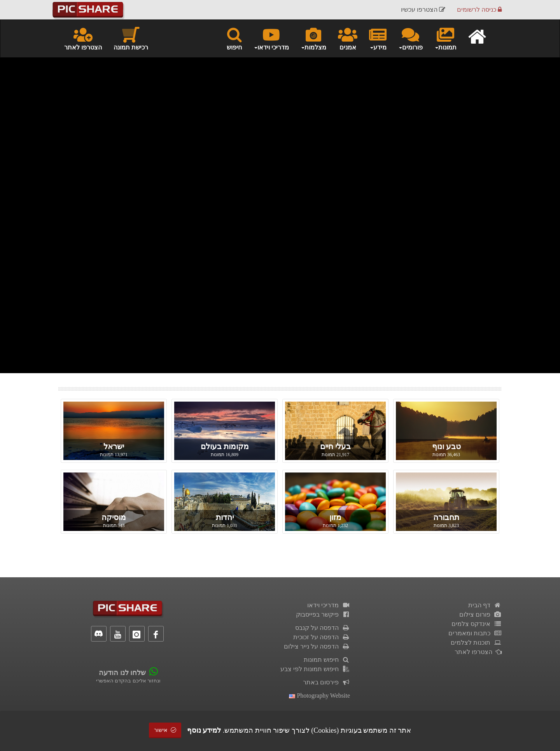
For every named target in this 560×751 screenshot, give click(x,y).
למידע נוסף (204, 730)
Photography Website (319, 695)
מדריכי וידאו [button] (271, 38)
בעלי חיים (335, 446)
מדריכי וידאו (328, 605)
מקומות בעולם (225, 446)
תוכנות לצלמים (476, 642)
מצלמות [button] (313, 38)
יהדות (225, 517)
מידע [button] (378, 38)
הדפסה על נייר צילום (317, 646)
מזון (335, 517)
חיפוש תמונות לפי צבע (315, 669)
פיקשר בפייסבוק (323, 614)
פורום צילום (480, 614)
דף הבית (485, 605)
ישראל (113, 446)
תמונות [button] (445, 38)
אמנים (347, 38)
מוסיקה (114, 517)
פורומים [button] (410, 38)
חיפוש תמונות (327, 659)
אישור (165, 730)
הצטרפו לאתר (83, 38)
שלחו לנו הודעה (122, 673)
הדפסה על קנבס (322, 627)
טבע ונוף (446, 446)
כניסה (479, 9)
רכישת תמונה (131, 38)
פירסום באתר (326, 682)
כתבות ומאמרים (475, 633)
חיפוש (234, 38)
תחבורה (446, 517)
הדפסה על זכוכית (321, 637)
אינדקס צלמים (477, 624)
